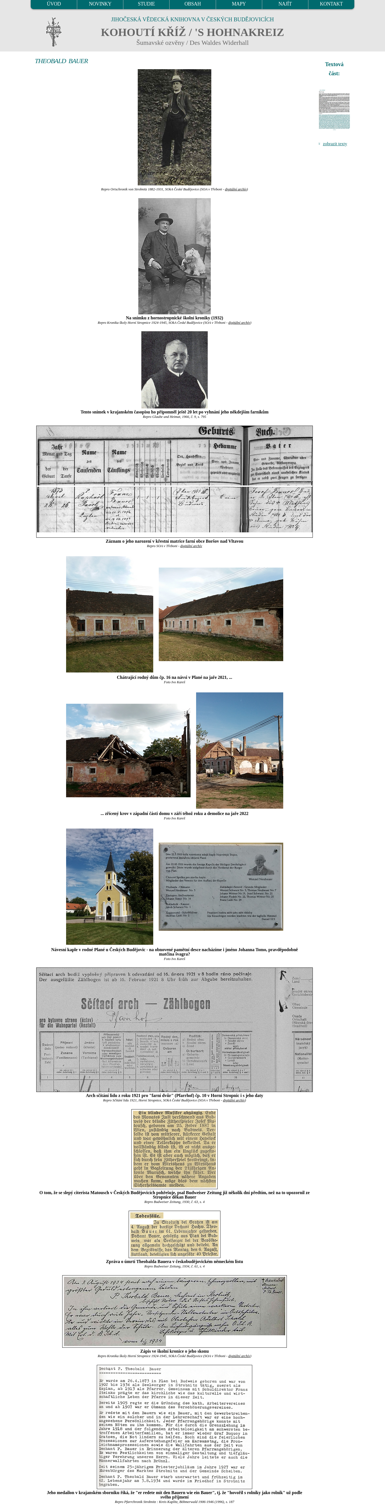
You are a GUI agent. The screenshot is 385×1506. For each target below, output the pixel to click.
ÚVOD (54, 4)
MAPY (239, 4)
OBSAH (192, 4)
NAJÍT (285, 4)
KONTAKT (331, 4)
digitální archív (236, 189)
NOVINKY (100, 4)
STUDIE (146, 4)
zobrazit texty (335, 143)
